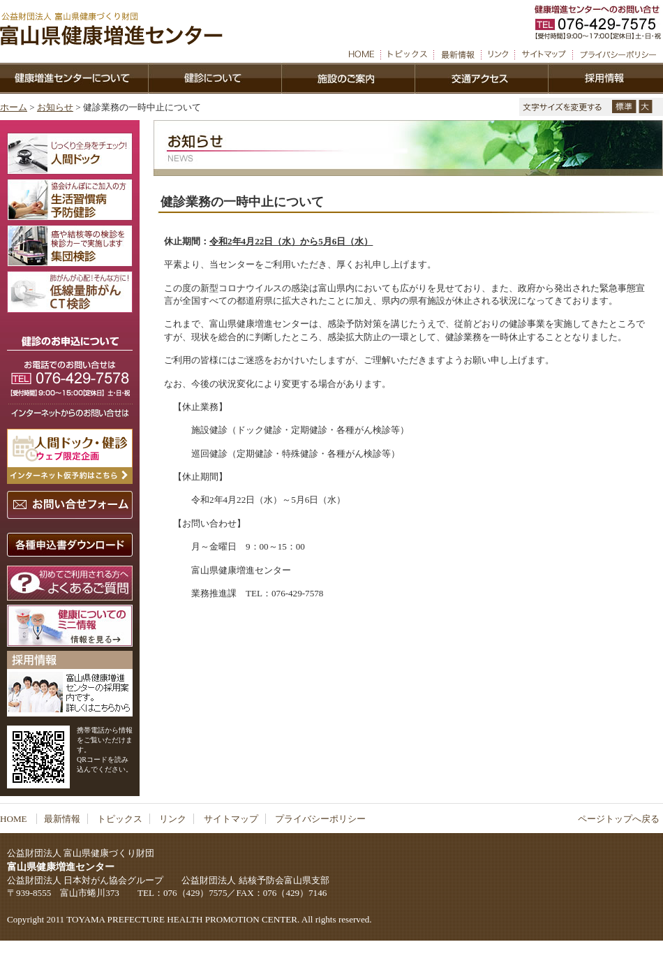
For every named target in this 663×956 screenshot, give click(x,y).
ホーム (13, 107)
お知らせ (55, 107)
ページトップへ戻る (619, 819)
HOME (14, 819)
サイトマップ (231, 819)
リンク (172, 819)
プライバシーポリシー (320, 819)
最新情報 (62, 819)
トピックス (119, 819)
